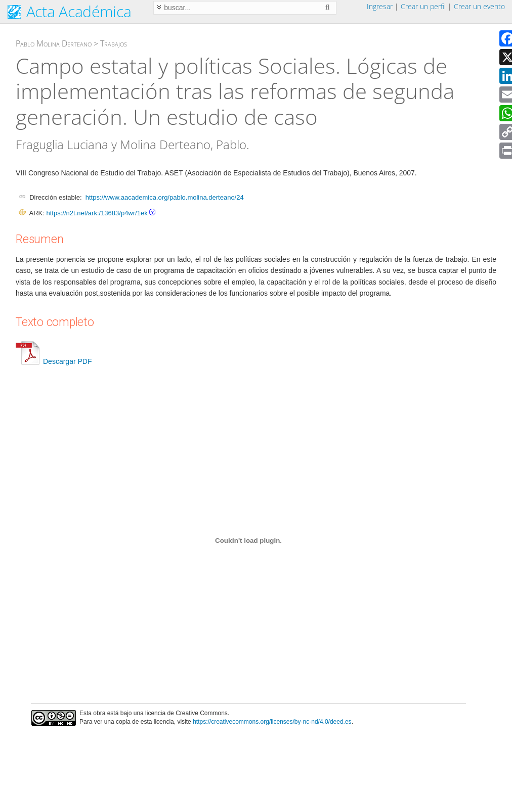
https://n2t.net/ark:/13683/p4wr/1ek (96, 213)
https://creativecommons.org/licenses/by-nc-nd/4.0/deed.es (272, 721)
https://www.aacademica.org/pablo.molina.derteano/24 (165, 197)
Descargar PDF (54, 361)
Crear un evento (479, 6)
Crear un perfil (423, 6)
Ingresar (380, 6)
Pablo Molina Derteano (54, 43)
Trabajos (113, 43)
